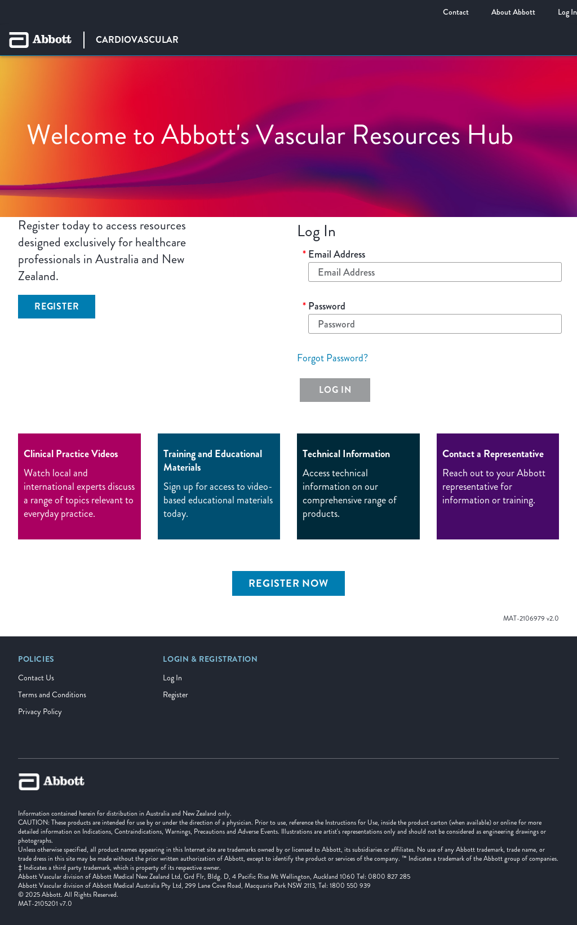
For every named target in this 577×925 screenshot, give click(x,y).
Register (175, 694)
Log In (172, 677)
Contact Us (36, 677)
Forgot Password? (332, 358)
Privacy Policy (40, 711)
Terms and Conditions (52, 694)
